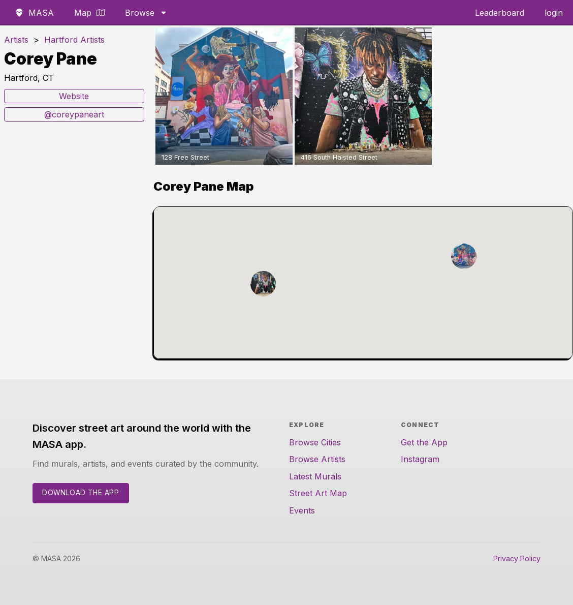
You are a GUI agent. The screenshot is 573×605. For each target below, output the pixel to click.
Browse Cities (315, 442)
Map (89, 13)
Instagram (420, 459)
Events (302, 510)
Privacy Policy (516, 558)
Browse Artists (317, 459)
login (554, 13)
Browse (146, 13)
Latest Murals (315, 476)
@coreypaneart (74, 114)
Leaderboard (499, 13)
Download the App (80, 493)
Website (74, 96)
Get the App (424, 442)
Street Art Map (318, 493)
